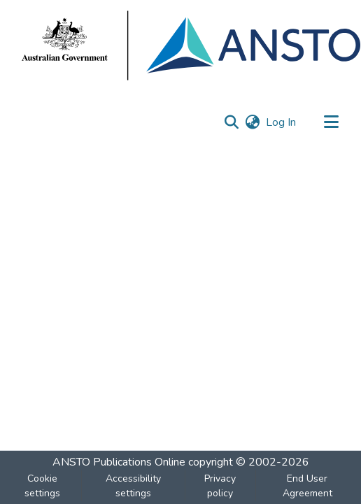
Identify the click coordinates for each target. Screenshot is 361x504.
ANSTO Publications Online (118, 462)
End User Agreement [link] (307, 486)
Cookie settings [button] (42, 486)
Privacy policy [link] (220, 486)
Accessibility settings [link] (133, 486)
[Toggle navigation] (331, 122)
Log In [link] (281, 122)
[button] (231, 122)
